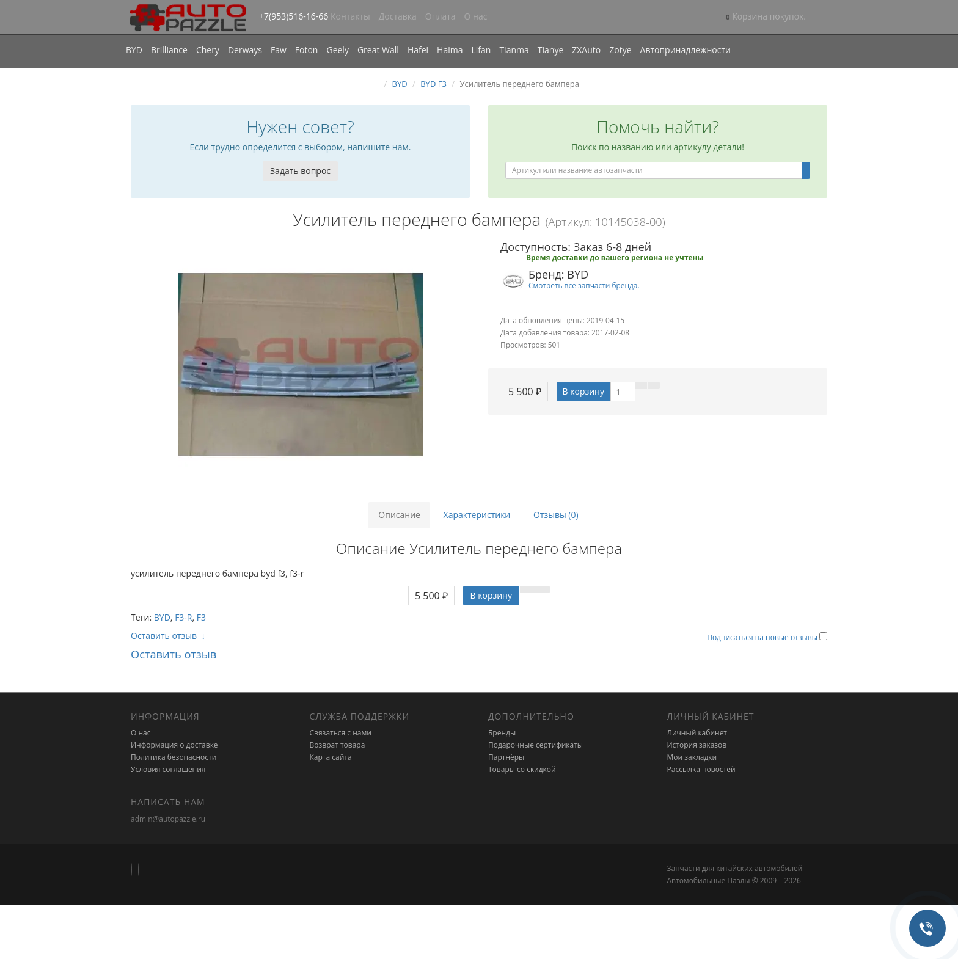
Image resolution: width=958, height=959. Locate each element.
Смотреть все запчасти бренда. (584, 285)
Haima (450, 50)
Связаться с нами (340, 732)
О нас (476, 16)
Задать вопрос (300, 171)
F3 (201, 617)
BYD (134, 50)
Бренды (502, 732)
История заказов (697, 745)
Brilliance (169, 50)
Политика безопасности (173, 757)
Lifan (481, 50)
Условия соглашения (168, 769)
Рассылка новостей (701, 769)
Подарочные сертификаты (535, 745)
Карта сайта (331, 757)
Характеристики (477, 514)
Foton (306, 50)
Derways (245, 50)
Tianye (551, 50)
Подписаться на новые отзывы (763, 637)
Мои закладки (692, 757)
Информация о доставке (174, 745)
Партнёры (506, 757)
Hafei (418, 50)
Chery (207, 50)
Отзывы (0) (556, 514)
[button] (766, 17)
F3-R (183, 617)
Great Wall (378, 50)
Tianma (513, 50)
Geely (337, 50)
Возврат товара (337, 745)
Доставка (398, 16)
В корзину (583, 391)
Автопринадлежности (685, 50)
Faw (279, 50)
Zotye (620, 50)
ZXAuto (586, 50)
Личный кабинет (697, 732)
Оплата (440, 16)
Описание (399, 514)
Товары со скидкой (522, 769)
